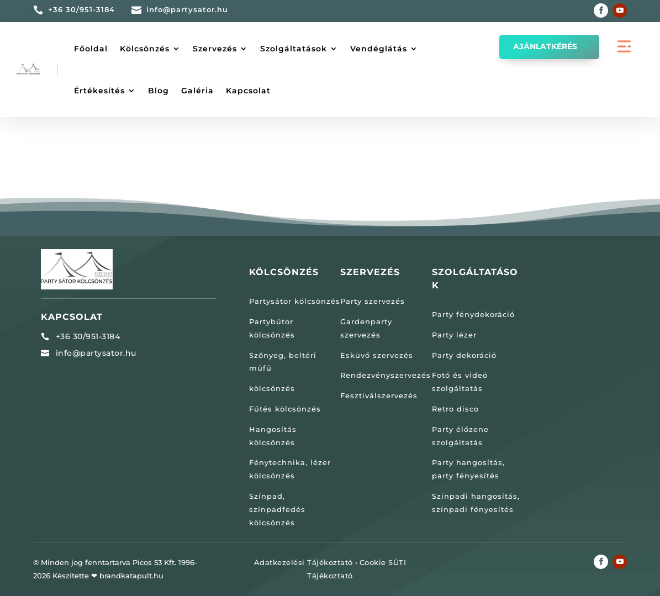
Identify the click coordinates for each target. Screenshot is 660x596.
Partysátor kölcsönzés (294, 301)
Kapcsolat (248, 91)
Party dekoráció (464, 355)
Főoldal (91, 49)
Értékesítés (99, 91)
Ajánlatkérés (545, 46)
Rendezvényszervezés (385, 375)
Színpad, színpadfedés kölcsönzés (277, 509)
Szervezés (215, 49)
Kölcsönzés (145, 49)
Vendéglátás (378, 49)
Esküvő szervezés (376, 355)
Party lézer (454, 334)
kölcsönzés (272, 388)
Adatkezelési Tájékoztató (303, 562)
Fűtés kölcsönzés (285, 408)
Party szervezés (372, 301)
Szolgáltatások (293, 49)
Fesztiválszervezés (379, 395)
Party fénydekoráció (473, 314)
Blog (158, 91)
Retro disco (455, 408)
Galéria (197, 91)
